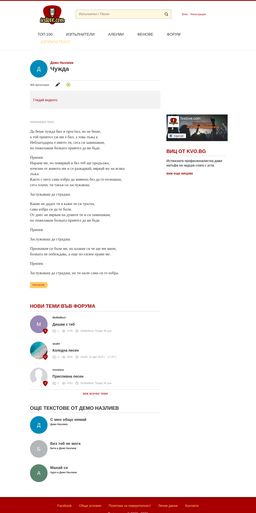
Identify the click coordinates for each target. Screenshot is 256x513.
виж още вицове (179, 163)
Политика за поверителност (130, 496)
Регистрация (198, 14)
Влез (185, 14)
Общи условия (90, 496)
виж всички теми (95, 384)
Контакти (192, 496)
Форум (173, 34)
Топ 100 (45, 34)
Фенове (145, 34)
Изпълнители (80, 34)
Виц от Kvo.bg (186, 142)
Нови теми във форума (62, 296)
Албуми (116, 34)
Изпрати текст (206, 34)
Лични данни (168, 496)
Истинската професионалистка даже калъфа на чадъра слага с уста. (194, 153)
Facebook (64, 496)
